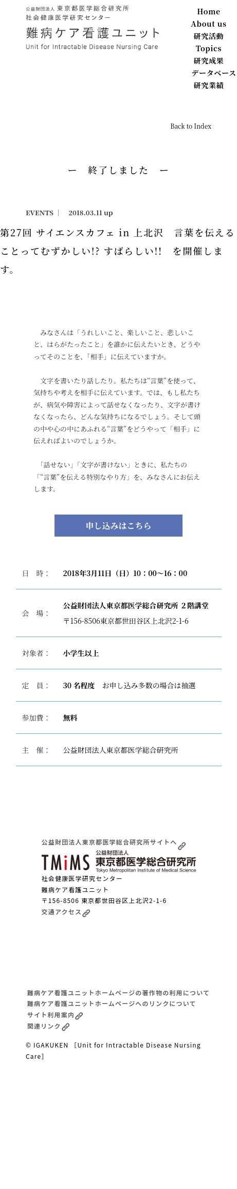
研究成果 (209, 60)
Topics (209, 48)
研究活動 (209, 36)
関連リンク (48, 1025)
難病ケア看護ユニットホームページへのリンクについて (111, 1003)
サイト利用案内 (55, 1014)
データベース (213, 73)
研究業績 (209, 85)
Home (208, 11)
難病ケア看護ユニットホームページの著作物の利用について (118, 992)
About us (208, 23)
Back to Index (190, 125)
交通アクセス (66, 911)
